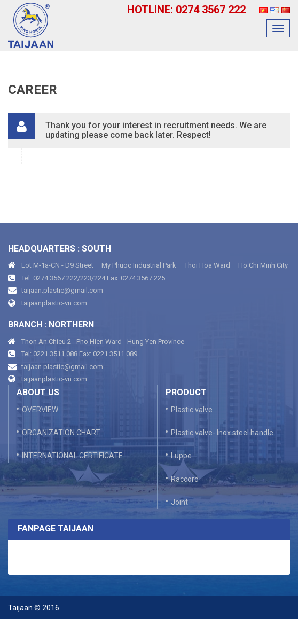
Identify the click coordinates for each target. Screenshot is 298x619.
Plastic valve (192, 409)
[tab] (149, 130)
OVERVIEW (40, 409)
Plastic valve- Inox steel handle (222, 432)
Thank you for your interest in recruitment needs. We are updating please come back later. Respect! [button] (155, 130)
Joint (179, 502)
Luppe (181, 455)
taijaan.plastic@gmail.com (62, 290)
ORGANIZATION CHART (61, 432)
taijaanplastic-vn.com (54, 303)
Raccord (185, 479)
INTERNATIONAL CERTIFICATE (72, 455)
